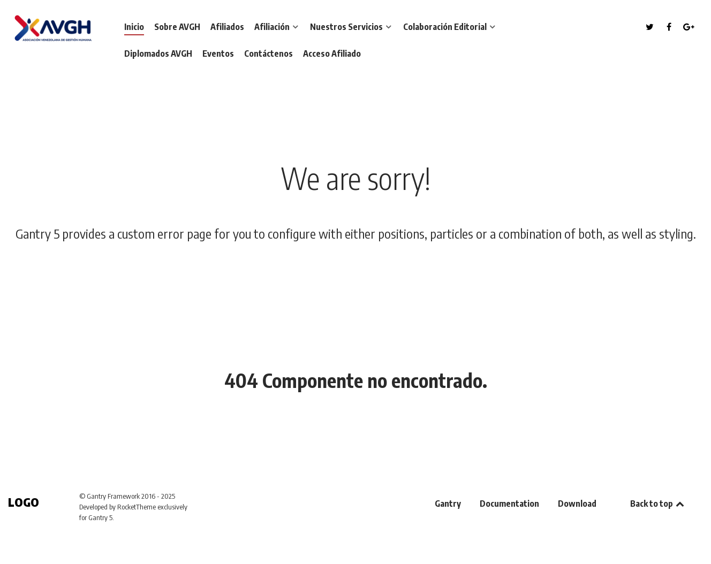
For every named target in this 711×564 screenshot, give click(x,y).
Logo (23, 502)
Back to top (658, 503)
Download (577, 503)
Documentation (509, 503)
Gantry (448, 503)
